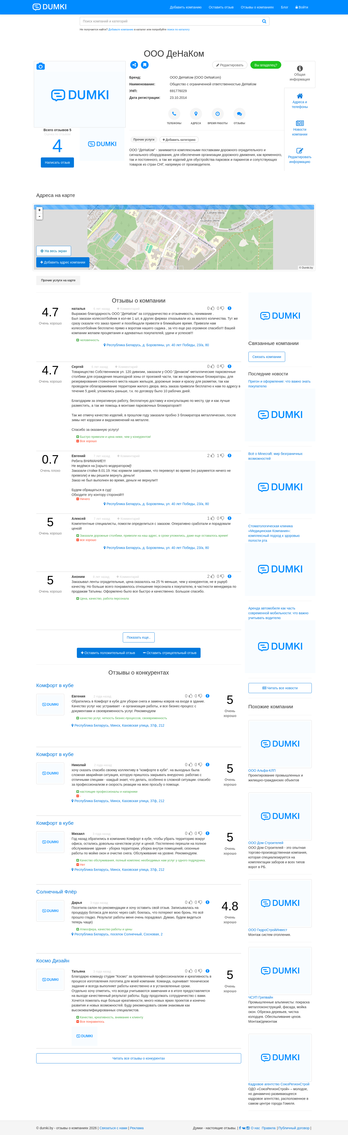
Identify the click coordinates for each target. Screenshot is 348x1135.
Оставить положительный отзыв (108, 653)
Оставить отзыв (221, 7)
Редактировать (230, 65)
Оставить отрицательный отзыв (169, 653)
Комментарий (128, 309)
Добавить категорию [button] (179, 140)
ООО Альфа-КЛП (262, 770)
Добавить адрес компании (62, 262)
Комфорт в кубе (55, 685)
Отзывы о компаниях (257, 7)
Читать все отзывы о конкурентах (138, 1058)
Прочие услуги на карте (58, 280)
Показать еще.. (139, 637)
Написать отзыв (57, 162)
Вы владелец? (265, 65)
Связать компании (267, 357)
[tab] (299, 74)
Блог (284, 7)
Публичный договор (294, 1128)
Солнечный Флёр (56, 891)
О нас (255, 1128)
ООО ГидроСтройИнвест (267, 930)
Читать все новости (280, 688)
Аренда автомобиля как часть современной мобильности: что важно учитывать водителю (278, 613)
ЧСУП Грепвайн (260, 997)
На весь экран (53, 251)
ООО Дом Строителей (265, 843)
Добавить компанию (186, 7)
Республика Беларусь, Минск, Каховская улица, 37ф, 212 (118, 725)
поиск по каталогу (178, 29)
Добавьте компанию (121, 29)
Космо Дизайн (52, 960)
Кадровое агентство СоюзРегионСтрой (279, 1084)
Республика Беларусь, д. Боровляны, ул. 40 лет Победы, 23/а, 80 (156, 345)
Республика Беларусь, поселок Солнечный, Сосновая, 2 (117, 934)
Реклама (137, 1128)
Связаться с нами (113, 1128)
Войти (302, 7)
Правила (269, 1128)
